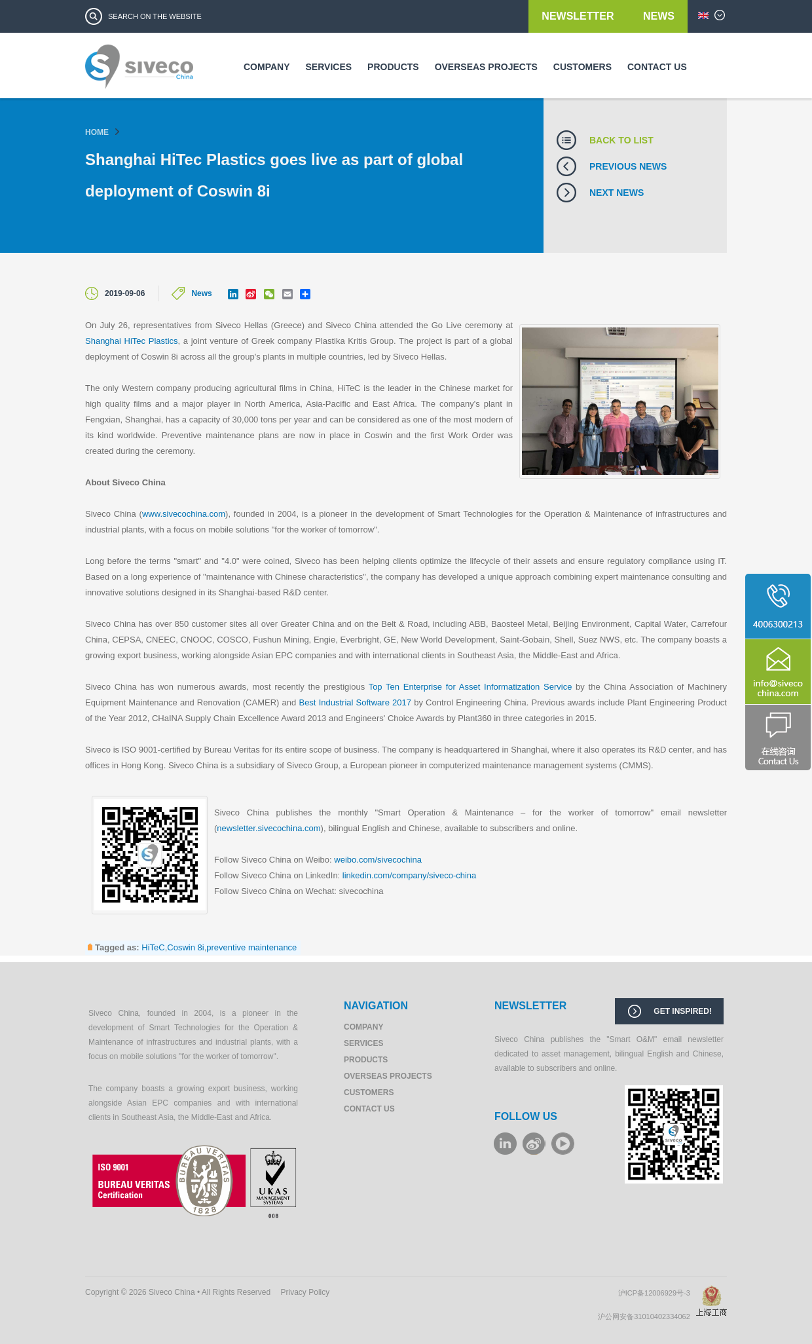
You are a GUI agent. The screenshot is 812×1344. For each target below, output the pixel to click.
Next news (616, 192)
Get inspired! (683, 1011)
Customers (582, 67)
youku (562, 1143)
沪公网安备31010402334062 (647, 1316)
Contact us (657, 67)
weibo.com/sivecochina (378, 860)
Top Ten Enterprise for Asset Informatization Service (470, 687)
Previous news (628, 166)
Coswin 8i (185, 947)
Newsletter (579, 16)
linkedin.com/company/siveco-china (409, 875)
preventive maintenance (251, 947)
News (658, 16)
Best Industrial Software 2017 (355, 702)
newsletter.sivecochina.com (268, 828)
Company (267, 67)
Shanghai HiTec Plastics (131, 341)
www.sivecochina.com (183, 514)
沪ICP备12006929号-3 (657, 1293)
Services (329, 67)
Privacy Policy (305, 1292)
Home (97, 132)
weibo (534, 1143)
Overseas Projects (486, 67)
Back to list (621, 140)
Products (393, 67)
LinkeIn (505, 1143)
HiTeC (152, 947)
